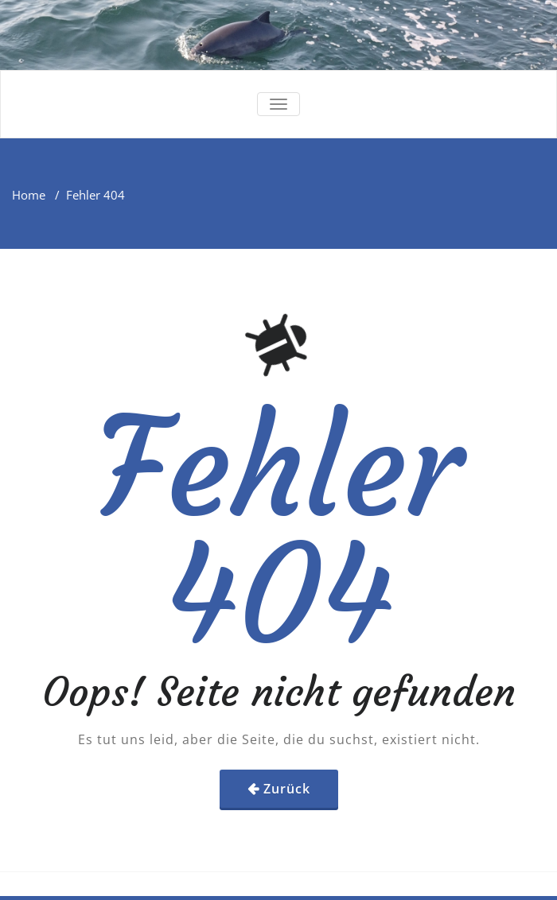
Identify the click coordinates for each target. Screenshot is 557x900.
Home (28, 195)
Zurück (286, 788)
